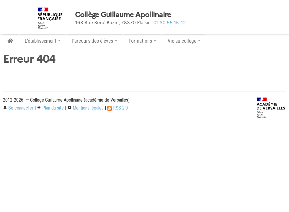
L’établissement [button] (43, 41)
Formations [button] (142, 41)
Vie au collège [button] (184, 41)
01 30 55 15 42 (170, 22)
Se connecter (18, 108)
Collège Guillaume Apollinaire (123, 14)
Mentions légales (85, 108)
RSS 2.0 (117, 108)
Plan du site (50, 108)
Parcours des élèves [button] (94, 41)
